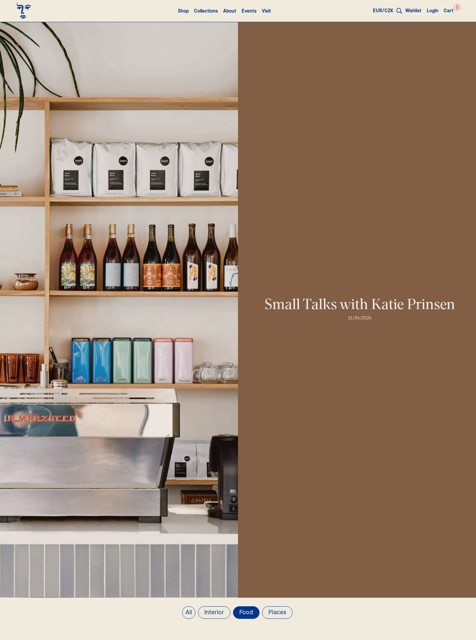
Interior (214, 613)
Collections (206, 11)
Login (432, 11)
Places (277, 613)
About (229, 11)
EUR (377, 11)
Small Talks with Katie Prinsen (359, 305)
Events (249, 11)
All (188, 613)
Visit (266, 11)
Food (246, 613)
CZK (388, 11)
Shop (183, 11)
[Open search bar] (399, 11)
